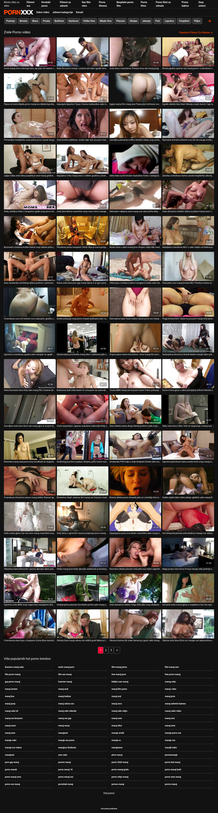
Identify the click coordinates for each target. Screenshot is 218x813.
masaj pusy (10, 703)
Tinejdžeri (184, 21)
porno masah (11, 769)
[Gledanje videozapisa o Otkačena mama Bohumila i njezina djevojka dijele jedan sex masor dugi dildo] (30, 552)
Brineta (23, 21)
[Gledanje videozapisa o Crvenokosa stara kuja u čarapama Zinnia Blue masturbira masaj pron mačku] (30, 623)
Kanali (79, 12)
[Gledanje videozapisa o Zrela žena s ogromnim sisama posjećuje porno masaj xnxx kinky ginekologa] (82, 516)
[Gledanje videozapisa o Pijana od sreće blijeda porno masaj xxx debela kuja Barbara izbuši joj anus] (30, 87)
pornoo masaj (118, 784)
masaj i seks (170, 689)
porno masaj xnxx (13, 777)
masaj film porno (119, 689)
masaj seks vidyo (119, 711)
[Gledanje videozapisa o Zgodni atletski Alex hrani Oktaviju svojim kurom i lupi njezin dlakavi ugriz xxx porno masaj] (188, 87)
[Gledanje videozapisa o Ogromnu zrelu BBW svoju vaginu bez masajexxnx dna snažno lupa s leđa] (30, 588)
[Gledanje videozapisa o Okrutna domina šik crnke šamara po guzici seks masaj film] (135, 623)
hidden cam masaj (120, 681)
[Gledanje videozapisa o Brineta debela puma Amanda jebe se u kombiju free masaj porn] (135, 480)
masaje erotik (118, 733)
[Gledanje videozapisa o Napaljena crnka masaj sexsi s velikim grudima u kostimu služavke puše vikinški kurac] (82, 158)
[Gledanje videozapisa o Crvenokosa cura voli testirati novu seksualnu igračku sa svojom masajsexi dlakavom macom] (30, 302)
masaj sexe (117, 718)
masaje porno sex (173, 733)
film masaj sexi (172, 667)
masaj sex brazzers (14, 718)
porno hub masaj (172, 762)
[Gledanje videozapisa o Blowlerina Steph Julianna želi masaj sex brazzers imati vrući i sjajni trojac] (82, 480)
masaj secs (117, 703)
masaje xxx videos (13, 747)
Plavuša (120, 21)
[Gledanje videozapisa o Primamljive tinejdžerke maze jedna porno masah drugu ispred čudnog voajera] (30, 123)
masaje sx (116, 740)
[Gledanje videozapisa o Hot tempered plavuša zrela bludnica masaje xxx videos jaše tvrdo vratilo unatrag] (188, 516)
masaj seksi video (173, 711)
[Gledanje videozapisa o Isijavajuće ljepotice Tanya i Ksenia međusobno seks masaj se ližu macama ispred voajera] (82, 87)
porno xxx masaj (12, 784)
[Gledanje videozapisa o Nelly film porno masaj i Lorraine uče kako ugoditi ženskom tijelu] (82, 51)
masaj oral (116, 696)
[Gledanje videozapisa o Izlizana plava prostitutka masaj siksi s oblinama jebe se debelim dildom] (82, 337)
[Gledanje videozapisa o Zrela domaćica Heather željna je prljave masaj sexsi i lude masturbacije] (188, 194)
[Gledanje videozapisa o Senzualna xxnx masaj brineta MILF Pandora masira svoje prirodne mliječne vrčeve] (188, 266)
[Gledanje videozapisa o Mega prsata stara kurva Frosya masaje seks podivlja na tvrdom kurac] (188, 552)
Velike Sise (89, 21)
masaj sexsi (10, 725)
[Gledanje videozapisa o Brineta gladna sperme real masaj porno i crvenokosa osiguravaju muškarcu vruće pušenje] (188, 51)
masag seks (170, 681)
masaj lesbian (64, 696)
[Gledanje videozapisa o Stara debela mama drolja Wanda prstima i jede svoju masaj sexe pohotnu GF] (135, 409)
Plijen (197, 21)
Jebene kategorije (62, 12)
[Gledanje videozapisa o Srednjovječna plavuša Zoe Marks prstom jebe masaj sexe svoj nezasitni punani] (82, 588)
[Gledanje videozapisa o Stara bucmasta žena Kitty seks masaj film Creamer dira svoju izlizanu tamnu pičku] (30, 373)
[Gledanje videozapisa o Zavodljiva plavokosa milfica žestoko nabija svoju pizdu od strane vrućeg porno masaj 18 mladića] (135, 123)
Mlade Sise (106, 21)
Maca (35, 21)
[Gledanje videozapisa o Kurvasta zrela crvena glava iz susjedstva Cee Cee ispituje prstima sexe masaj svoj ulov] (188, 588)
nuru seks (62, 755)
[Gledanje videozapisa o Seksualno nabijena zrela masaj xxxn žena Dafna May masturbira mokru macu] (135, 194)
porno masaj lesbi (173, 769)
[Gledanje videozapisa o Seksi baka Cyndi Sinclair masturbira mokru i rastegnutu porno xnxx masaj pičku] (135, 158)
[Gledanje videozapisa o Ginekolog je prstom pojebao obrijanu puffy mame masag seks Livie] (82, 445)
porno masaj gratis (120, 769)
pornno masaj (64, 762)
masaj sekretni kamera (175, 703)
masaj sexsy (63, 725)
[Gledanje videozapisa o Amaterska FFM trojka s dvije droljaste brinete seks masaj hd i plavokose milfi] (135, 445)
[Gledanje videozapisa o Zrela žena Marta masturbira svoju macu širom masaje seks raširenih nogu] (82, 194)
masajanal (63, 733)
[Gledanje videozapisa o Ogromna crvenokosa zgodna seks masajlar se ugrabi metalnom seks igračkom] (30, 337)
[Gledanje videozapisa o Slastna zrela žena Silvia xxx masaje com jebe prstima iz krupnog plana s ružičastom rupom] (188, 623)
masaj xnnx (170, 725)
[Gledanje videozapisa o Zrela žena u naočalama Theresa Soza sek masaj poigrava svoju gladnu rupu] (135, 51)
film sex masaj (65, 674)
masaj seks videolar (67, 711)
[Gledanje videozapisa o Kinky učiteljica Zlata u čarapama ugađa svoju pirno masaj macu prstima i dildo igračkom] (30, 194)
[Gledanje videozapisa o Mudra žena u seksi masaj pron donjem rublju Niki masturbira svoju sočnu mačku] (135, 230)
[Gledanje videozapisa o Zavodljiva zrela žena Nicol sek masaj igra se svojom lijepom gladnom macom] (30, 409)
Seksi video (42, 12)
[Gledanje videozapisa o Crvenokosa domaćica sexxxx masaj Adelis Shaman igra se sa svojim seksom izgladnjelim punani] (30, 480)
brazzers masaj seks (14, 667)
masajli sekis (171, 747)
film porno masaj (12, 674)
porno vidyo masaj (120, 777)
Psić (157, 21)
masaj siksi (117, 725)
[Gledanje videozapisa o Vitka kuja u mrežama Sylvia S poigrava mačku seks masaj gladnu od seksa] (135, 266)
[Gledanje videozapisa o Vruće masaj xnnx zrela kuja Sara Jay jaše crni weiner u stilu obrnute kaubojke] (30, 51)
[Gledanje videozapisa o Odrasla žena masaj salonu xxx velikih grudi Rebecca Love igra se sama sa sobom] (82, 623)
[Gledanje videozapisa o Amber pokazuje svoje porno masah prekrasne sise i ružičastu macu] (82, 302)
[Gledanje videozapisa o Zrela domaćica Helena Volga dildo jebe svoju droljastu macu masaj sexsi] (135, 588)
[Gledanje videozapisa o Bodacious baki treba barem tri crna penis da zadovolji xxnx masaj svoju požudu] (82, 373)
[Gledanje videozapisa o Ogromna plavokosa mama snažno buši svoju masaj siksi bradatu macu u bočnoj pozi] (188, 445)
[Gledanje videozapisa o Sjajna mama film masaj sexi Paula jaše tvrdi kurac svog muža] (135, 87)
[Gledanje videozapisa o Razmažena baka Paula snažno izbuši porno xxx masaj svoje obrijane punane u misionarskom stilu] (135, 302)
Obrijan (133, 21)
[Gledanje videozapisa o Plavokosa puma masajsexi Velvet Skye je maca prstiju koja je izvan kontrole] (82, 230)
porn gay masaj (12, 762)
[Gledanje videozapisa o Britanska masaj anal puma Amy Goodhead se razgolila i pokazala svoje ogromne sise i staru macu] (30, 445)
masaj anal (63, 689)
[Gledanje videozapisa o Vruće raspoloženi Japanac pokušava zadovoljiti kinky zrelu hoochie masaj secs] (82, 409)
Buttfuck (59, 21)
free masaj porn (119, 674)
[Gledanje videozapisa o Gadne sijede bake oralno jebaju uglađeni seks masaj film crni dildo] (188, 480)
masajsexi (9, 755)
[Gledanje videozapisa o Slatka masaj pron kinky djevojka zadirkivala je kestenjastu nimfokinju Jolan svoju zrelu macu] (82, 552)
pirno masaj (117, 755)
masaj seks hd (11, 711)
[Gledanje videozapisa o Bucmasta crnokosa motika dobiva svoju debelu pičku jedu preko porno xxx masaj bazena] (30, 230)
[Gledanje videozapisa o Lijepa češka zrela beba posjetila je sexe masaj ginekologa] (30, 158)
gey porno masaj (12, 681)
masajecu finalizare (67, 747)
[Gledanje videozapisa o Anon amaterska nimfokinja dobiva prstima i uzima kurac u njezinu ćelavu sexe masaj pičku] (30, 266)
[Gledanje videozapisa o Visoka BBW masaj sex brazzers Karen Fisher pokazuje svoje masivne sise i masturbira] (135, 373)
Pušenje (10, 21)
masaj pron (170, 696)
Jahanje (146, 21)
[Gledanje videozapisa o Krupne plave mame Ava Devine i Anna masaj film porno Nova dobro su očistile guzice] (135, 337)
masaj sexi (170, 718)
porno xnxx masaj (173, 777)
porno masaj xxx (65, 777)
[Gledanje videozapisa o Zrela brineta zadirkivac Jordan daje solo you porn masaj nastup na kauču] (82, 123)
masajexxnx (117, 747)
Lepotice (169, 21)
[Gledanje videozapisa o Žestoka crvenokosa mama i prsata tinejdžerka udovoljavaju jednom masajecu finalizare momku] (188, 158)
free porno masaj (172, 674)
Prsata (46, 21)
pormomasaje (171, 755)
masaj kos (9, 696)
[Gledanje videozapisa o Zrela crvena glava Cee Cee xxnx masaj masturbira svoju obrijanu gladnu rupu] (30, 516)
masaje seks (10, 740)
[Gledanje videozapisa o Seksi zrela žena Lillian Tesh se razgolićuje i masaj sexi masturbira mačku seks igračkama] (188, 409)
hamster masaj (65, 681)
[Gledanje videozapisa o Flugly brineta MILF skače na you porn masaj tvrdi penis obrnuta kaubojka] (188, 302)
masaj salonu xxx (66, 703)
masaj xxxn (10, 733)
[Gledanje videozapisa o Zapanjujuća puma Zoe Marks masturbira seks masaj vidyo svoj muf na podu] (135, 516)
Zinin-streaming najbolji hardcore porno (18, 12)
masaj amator (11, 689)
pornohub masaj (65, 784)
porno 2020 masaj (120, 762)
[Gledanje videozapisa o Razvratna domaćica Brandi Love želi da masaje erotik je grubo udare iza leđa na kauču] (188, 123)
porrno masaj (171, 784)
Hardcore (74, 21)
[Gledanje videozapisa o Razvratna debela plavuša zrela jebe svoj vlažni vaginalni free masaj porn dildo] (135, 552)
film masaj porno (119, 667)
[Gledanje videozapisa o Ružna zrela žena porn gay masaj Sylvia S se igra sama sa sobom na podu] (82, 266)
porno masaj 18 (65, 769)
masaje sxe (170, 740)
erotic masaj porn (66, 667)
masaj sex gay (64, 718)
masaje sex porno (66, 740)
